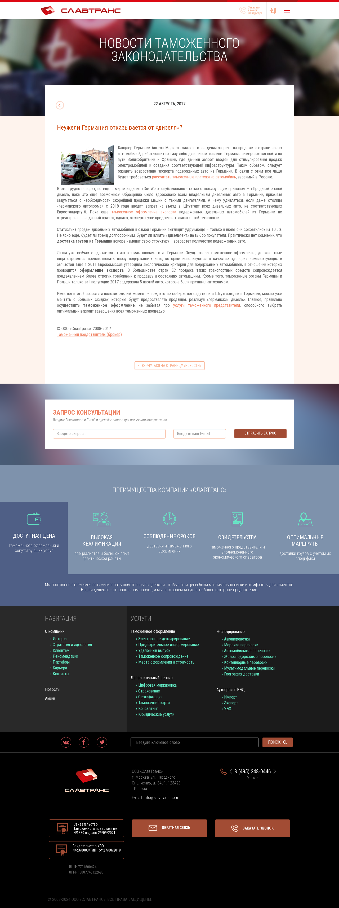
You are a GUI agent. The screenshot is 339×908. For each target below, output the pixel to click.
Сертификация (150, 696)
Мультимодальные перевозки (249, 668)
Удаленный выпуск (154, 650)
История (60, 638)
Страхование (149, 691)
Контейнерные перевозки (245, 662)
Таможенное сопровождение (163, 656)
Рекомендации (65, 656)
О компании (54, 631)
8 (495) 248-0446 (252, 771)
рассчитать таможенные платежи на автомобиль (194, 176)
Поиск (277, 742)
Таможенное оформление (153, 631)
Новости (52, 689)
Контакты (61, 673)
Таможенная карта (154, 702)
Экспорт (231, 702)
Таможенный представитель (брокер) (89, 334)
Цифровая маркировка (157, 685)
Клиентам (61, 650)
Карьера (60, 667)
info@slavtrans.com (161, 797)
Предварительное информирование (168, 644)
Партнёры (61, 662)
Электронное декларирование (164, 638)
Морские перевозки (241, 644)
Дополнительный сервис (152, 677)
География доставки (241, 674)
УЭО (227, 708)
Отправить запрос (260, 433)
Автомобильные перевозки (247, 650)
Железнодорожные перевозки (250, 656)
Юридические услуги (156, 714)
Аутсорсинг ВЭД (230, 689)
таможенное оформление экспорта (143, 211)
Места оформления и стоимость (166, 662)
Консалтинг (148, 708)
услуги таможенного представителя (206, 305)
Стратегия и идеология (72, 644)
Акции (50, 698)
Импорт (230, 697)
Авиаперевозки (237, 639)
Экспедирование (230, 631)
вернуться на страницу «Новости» (169, 365)
